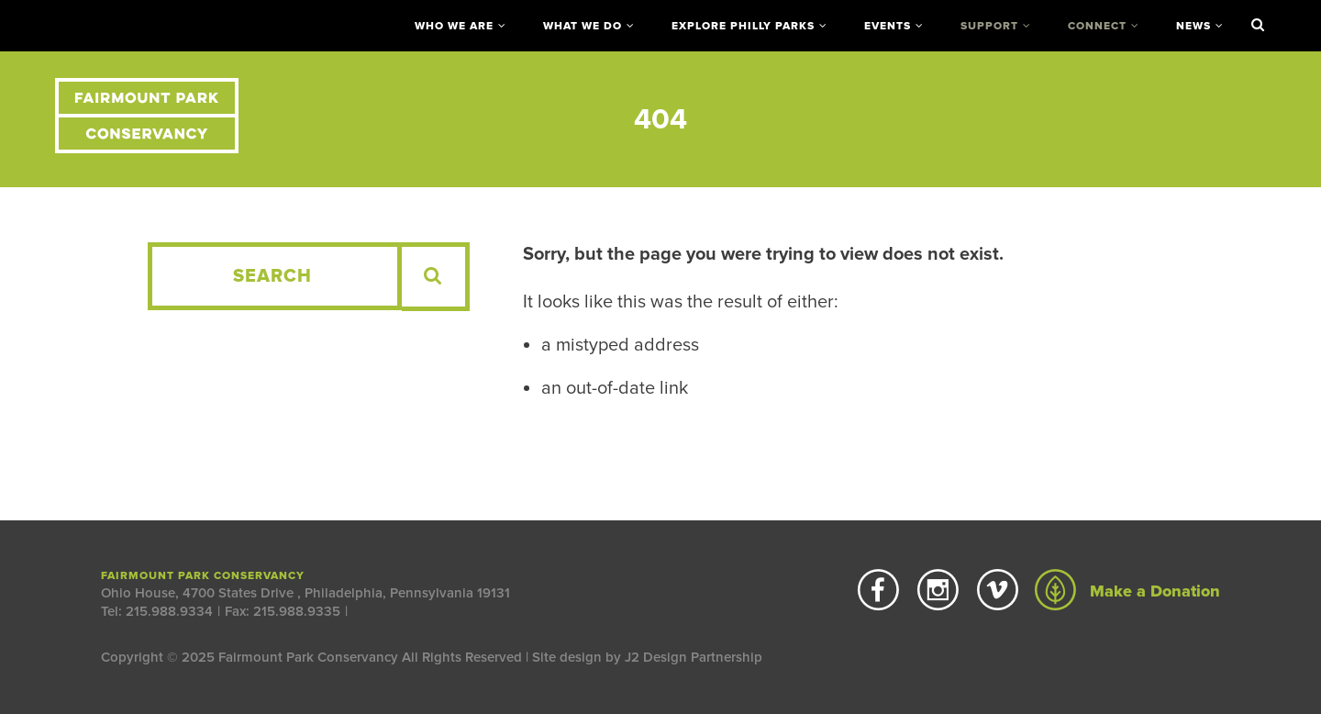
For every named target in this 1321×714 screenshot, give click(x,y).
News (1193, 25)
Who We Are (454, 25)
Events (887, 25)
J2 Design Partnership (693, 657)
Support (989, 25)
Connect (1097, 25)
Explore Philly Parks (743, 25)
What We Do (582, 25)
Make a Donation (1127, 591)
